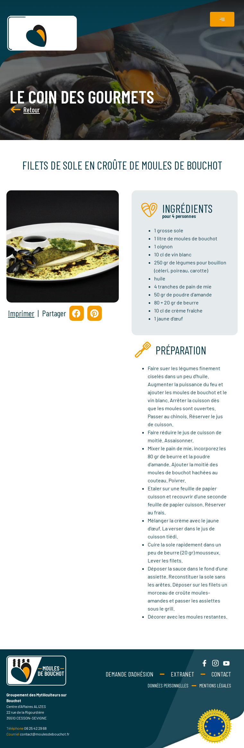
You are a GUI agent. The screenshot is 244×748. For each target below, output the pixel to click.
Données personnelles (168, 685)
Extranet (182, 674)
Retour (17, 109)
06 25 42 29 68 (35, 728)
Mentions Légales (215, 685)
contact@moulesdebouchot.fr (44, 734)
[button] (76, 313)
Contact (221, 674)
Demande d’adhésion (129, 674)
